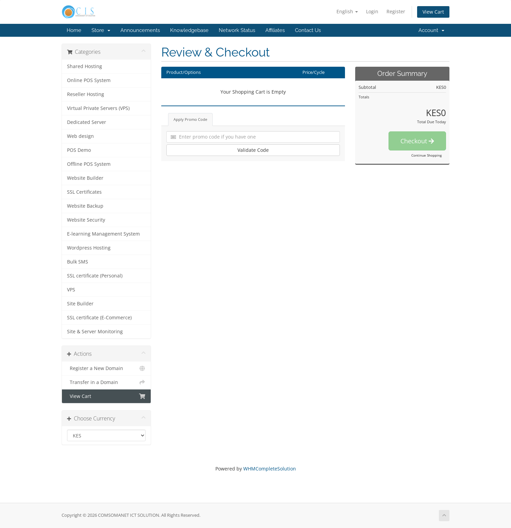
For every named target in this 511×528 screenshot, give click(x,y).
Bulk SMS (77, 262)
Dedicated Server (86, 122)
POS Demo (79, 150)
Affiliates (275, 30)
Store (101, 30)
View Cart (433, 12)
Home (74, 30)
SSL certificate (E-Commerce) (99, 318)
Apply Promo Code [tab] (190, 119)
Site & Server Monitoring (95, 332)
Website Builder (85, 178)
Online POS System (89, 80)
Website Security (86, 220)
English (347, 11)
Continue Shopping (426, 155)
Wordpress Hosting (89, 248)
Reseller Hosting (85, 94)
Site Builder (80, 304)
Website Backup (85, 206)
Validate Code (253, 150)
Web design (80, 136)
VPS (71, 290)
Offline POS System (89, 164)
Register (395, 11)
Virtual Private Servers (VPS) (98, 108)
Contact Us (308, 30)
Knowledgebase (189, 30)
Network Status (237, 30)
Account (431, 30)
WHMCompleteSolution (269, 468)
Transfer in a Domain (106, 382)
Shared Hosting (84, 66)
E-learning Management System (103, 234)
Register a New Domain (106, 368)
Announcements (140, 30)
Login (372, 11)
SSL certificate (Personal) (94, 276)
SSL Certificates (84, 192)
